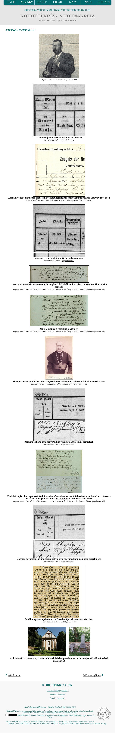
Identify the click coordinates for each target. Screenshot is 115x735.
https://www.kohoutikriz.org (95, 724)
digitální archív (68, 140)
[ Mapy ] (61, 694)
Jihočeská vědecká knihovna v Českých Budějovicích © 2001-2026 (49, 707)
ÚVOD (11, 2)
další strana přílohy (92, 675)
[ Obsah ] (54, 694)
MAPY (73, 2)
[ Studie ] (64, 691)
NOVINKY (27, 2)
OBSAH (57, 2)
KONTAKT (104, 2)
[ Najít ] (53, 698)
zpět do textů (14, 675)
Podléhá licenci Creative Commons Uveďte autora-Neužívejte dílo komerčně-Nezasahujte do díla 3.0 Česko (50, 716)
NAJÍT (88, 2)
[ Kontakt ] (61, 698)
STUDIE (42, 2)
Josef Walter (62, 498)
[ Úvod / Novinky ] (53, 691)
